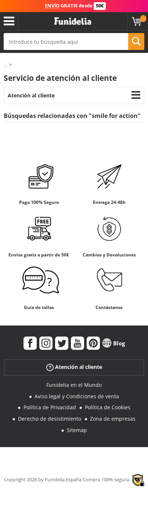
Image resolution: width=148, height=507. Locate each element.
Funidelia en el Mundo (74, 384)
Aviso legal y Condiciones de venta (77, 396)
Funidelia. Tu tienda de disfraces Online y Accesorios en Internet (72, 21)
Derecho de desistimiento (49, 418)
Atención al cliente (31, 95)
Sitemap (77, 430)
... (5, 65)
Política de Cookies (107, 407)
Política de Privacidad (50, 407)
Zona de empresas (113, 418)
